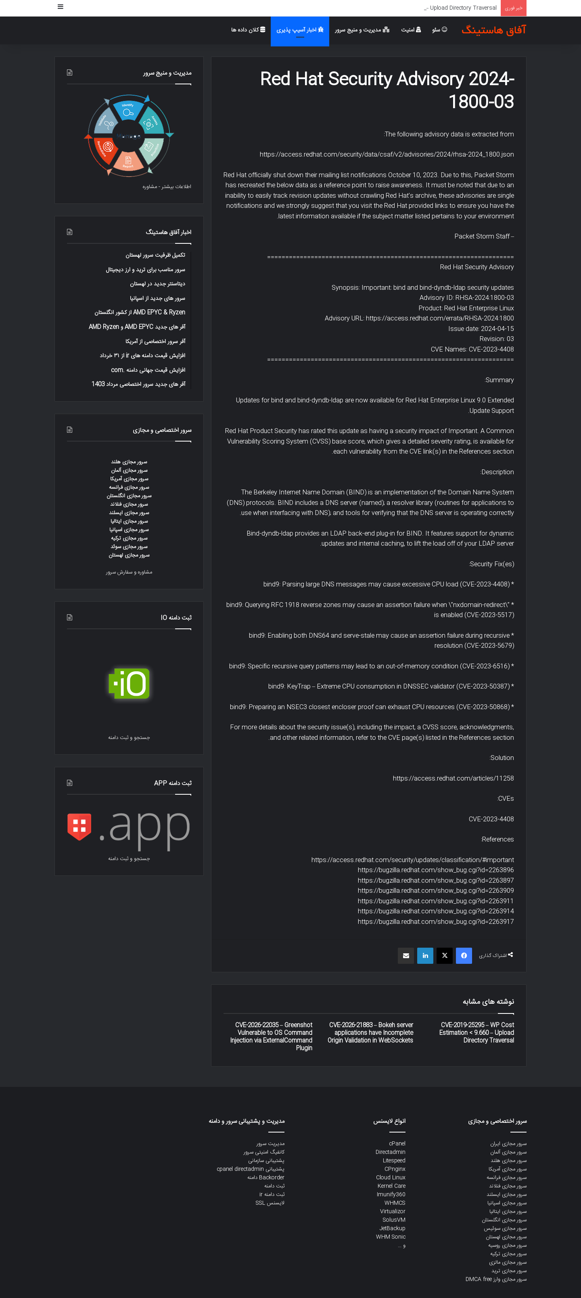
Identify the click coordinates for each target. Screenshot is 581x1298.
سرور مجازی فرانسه (129, 487)
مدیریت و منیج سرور (362, 30)
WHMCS (395, 1203)
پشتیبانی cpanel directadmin (250, 1169)
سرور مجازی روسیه (507, 1245)
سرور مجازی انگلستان (129, 496)
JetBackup (392, 1228)
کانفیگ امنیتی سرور (264, 1152)
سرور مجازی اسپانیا (128, 529)
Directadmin (390, 1152)
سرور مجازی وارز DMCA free (496, 1279)
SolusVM (394, 1220)
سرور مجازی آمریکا (129, 479)
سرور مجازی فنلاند (129, 504)
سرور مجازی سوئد (129, 546)
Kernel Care (391, 1186)
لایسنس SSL (270, 1203)
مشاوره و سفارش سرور (129, 572)
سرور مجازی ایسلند (129, 513)
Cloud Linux (390, 1177)
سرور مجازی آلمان (129, 470)
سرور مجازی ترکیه (129, 538)
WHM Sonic (390, 1237)
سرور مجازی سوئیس (505, 1228)
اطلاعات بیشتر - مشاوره (167, 186)
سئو (439, 30)
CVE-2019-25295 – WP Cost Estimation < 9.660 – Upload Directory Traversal (476, 1033)
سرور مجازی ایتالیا (129, 521)
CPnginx (395, 1169)
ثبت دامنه (274, 1186)
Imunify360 (391, 1194)
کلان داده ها (248, 30)
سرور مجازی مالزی (508, 1262)
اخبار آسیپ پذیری (300, 30)
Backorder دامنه (265, 1177)
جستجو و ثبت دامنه (129, 737)
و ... (401, 1245)
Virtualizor (392, 1211)
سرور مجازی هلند (129, 462)
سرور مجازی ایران (508, 1143)
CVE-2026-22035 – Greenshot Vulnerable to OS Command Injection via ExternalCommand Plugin (271, 1037)
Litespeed (394, 1160)
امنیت (411, 30)
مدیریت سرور (270, 1143)
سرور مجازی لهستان (129, 555)
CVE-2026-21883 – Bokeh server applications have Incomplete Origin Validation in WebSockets (370, 1033)
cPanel (397, 1143)
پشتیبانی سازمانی (266, 1160)
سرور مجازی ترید (509, 1271)
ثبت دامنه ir (271, 1194)
